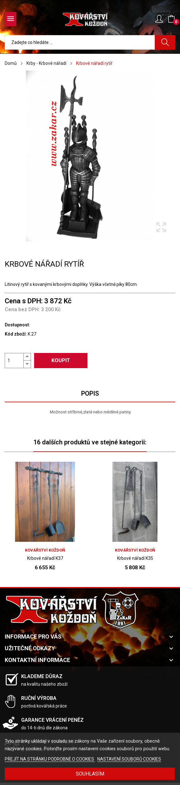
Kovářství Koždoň (45, 550)
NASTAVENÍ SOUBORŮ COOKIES (129, 759)
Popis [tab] (90, 393)
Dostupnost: (17, 324)
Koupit (60, 360)
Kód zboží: (16, 334)
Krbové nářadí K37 (45, 558)
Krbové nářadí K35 (135, 558)
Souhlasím (90, 774)
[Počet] (14, 360)
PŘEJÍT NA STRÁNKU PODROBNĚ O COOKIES (50, 759)
